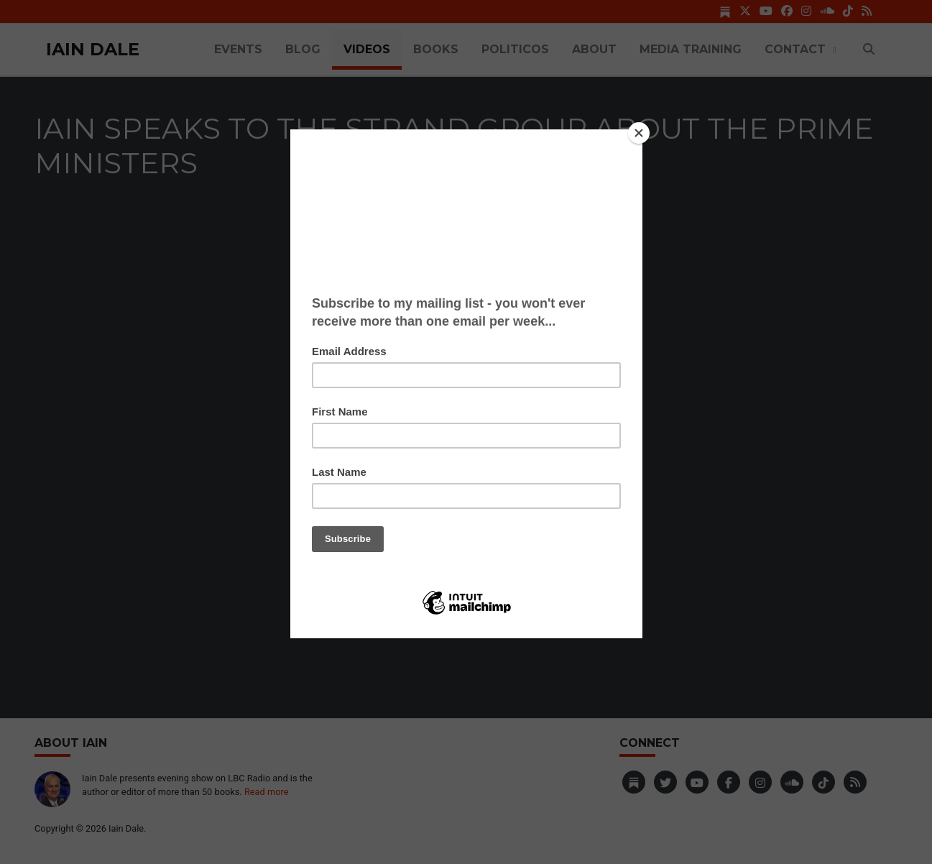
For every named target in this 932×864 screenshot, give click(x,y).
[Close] (639, 133)
